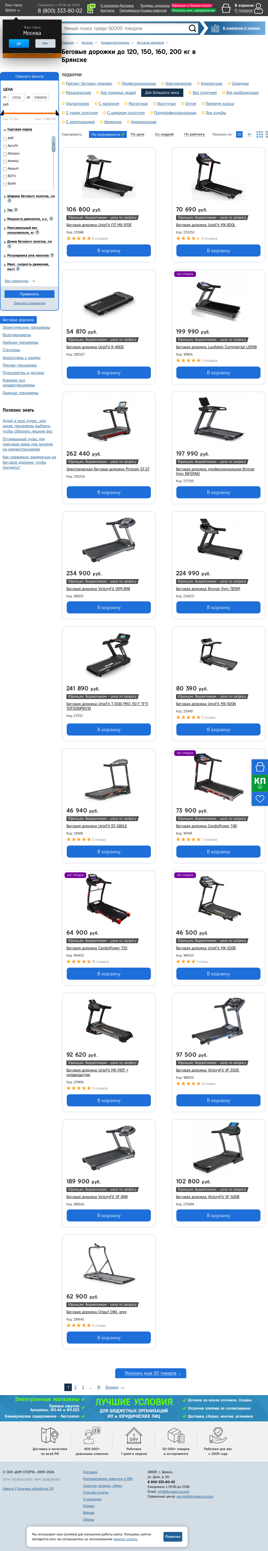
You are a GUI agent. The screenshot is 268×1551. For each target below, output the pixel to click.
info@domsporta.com (173, 1491)
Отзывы (88, 1506)
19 (98, 1387)
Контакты (107, 10)
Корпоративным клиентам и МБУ (108, 1478)
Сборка (88, 1519)
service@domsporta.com (195, 1496)
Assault (13, 168)
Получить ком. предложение (193, 10)
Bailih (12, 183)
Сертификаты (130, 10)
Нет (45, 43)
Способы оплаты (95, 1492)
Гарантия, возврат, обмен (102, 1485)
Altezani (14, 153)
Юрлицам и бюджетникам (191, 5)
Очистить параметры (29, 303)
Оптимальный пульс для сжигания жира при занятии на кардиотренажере (28, 444)
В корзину (109, 251)
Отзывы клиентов (153, 10)
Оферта (8, 1488)
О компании (109, 5)
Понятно (172, 1537)
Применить (29, 294)
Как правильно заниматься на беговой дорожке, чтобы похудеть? (29, 462)
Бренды (88, 1512)
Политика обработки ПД (35, 1488)
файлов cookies (125, 1539)
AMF (11, 138)
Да (19, 43)
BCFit (12, 176)
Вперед (112, 1387)
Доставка (127, 5)
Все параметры (16, 281)
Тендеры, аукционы (155, 5)
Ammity (13, 161)
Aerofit (13, 145)
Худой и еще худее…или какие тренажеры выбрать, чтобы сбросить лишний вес (28, 426)
